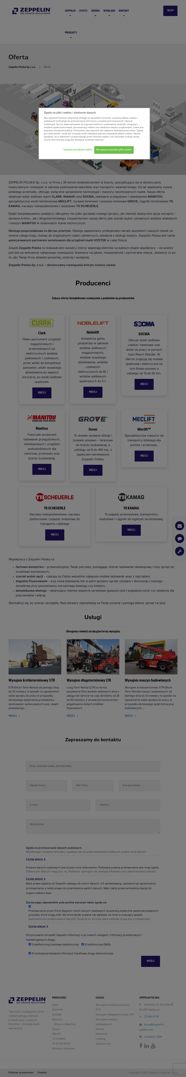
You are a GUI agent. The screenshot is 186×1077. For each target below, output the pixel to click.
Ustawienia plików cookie (78, 150)
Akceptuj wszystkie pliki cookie (114, 150)
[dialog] (94, 133)
